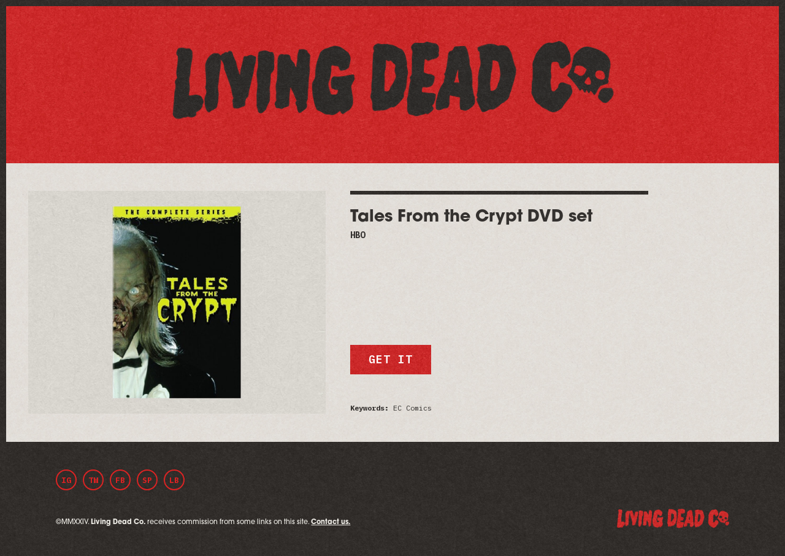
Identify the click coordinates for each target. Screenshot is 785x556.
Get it (390, 359)
